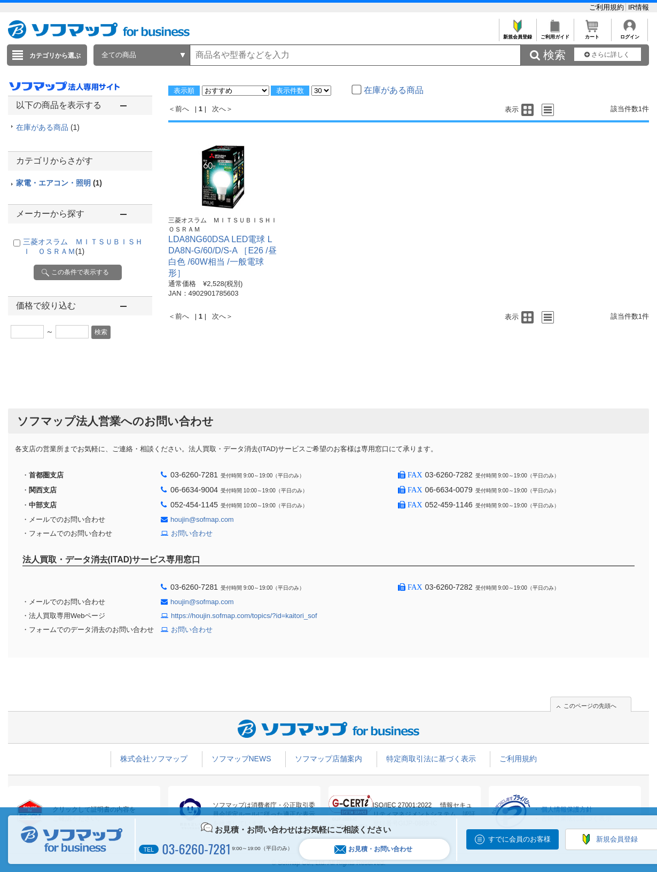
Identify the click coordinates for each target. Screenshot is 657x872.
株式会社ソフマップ (153, 758)
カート (592, 34)
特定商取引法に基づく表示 (431, 758)
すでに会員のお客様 (519, 839)
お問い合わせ (192, 533)
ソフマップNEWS (241, 758)
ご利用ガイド (554, 34)
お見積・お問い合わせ (373, 849)
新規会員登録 (517, 34)
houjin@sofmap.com (202, 519)
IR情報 (638, 7)
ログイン (629, 34)
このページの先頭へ (590, 706)
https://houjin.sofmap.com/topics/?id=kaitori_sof (244, 616)
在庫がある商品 (48, 127)
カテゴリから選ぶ (55, 55)
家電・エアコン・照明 (59, 183)
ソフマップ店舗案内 (328, 758)
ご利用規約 (607, 7)
